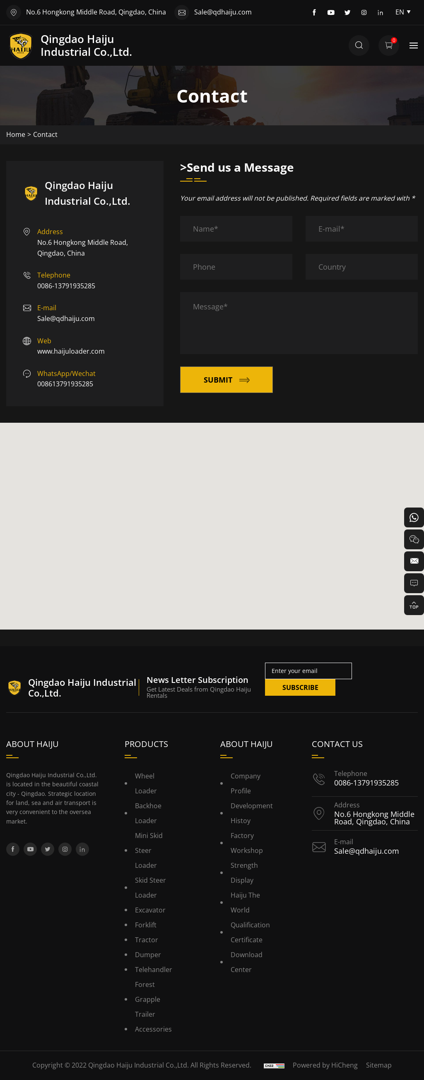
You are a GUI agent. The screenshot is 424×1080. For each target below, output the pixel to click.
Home (15, 134)
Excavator (150, 910)
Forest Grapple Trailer (147, 999)
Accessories (153, 1029)
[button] (212, 518)
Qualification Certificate (250, 932)
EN (403, 12)
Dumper (148, 954)
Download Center (247, 962)
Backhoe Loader (148, 813)
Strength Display (244, 873)
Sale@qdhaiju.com (223, 12)
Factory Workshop (247, 843)
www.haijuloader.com (71, 351)
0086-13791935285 (66, 285)
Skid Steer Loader (150, 888)
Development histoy (252, 813)
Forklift (146, 924)
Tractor (146, 939)
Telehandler (153, 969)
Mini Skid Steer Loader (149, 850)
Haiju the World (245, 903)
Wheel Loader (146, 783)
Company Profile (245, 783)
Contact (45, 134)
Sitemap (379, 1065)
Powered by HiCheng (325, 1065)
